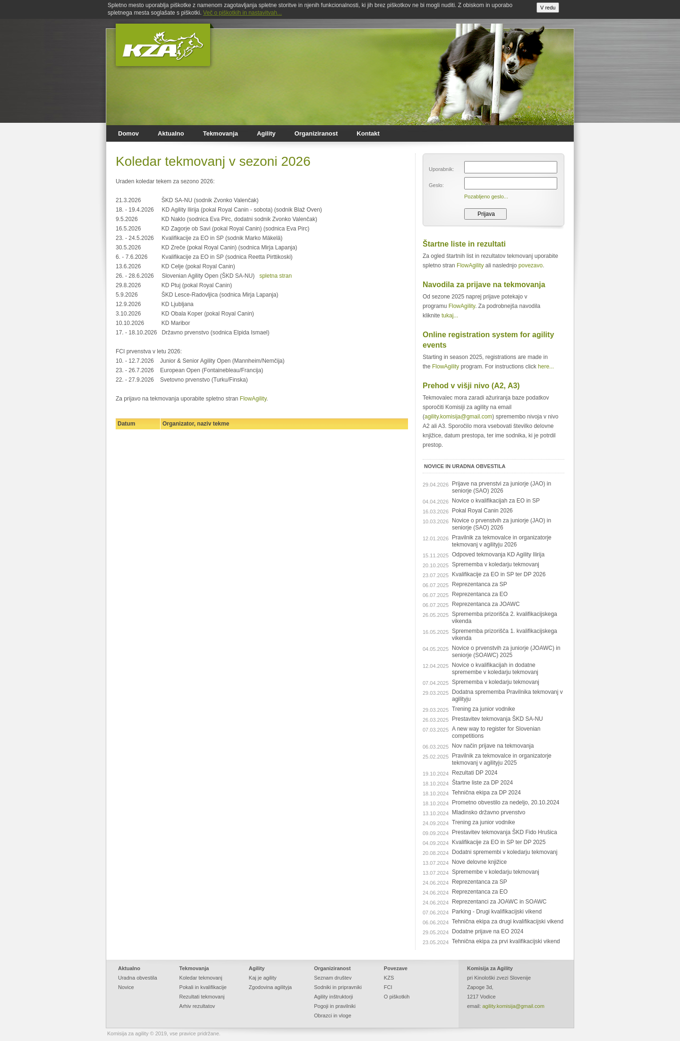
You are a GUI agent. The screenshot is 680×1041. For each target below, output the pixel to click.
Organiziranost (316, 133)
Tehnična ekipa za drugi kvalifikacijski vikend (507, 921)
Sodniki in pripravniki (338, 987)
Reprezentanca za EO (480, 594)
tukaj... (450, 315)
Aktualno (171, 133)
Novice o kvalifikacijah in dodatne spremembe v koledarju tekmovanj (495, 668)
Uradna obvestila (137, 978)
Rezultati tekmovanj (202, 996)
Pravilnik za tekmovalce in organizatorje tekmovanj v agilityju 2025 (502, 759)
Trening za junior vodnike (483, 709)
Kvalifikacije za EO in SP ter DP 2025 (498, 842)
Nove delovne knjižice (479, 862)
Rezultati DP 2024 (475, 772)
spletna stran (275, 276)
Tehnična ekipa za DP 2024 (486, 792)
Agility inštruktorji (333, 996)
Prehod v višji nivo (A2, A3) (471, 386)
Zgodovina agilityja (270, 987)
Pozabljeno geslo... (486, 196)
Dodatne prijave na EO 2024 (487, 931)
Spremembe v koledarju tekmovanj (495, 872)
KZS (389, 978)
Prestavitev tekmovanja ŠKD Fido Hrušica (504, 832)
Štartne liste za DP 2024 (482, 782)
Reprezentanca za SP (479, 584)
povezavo (530, 265)
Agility (266, 133)
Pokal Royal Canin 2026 (482, 510)
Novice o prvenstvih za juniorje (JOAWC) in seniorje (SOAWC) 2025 (506, 651)
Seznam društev (332, 978)
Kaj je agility (263, 978)
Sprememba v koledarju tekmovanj (495, 564)
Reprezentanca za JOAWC (486, 604)
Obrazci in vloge (332, 1015)
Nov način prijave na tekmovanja (493, 745)
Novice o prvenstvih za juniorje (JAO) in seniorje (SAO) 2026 (501, 524)
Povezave (396, 968)
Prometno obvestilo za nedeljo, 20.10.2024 (506, 802)
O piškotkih (396, 996)
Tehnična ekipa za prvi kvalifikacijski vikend (506, 941)
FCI (388, 987)
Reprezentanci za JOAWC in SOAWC (499, 901)
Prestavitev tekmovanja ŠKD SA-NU (497, 719)
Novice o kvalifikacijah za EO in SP (496, 500)
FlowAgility (253, 398)
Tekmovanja (220, 133)
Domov (128, 133)
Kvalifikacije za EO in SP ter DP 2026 (498, 574)
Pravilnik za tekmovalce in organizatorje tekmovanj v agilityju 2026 (502, 541)
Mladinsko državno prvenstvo (488, 812)
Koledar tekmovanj (200, 978)
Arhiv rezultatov (197, 1006)
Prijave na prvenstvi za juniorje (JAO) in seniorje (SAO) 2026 (501, 487)
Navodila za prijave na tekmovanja (484, 285)
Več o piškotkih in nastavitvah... (242, 12)
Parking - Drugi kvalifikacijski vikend (497, 911)
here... (546, 366)
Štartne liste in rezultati (464, 244)
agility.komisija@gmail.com (458, 416)
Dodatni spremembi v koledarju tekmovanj (504, 852)
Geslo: (436, 185)
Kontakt (368, 133)
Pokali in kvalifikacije (203, 987)
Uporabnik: (441, 169)
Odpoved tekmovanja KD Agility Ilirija (498, 554)
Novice (126, 987)
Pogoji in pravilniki (335, 1006)
